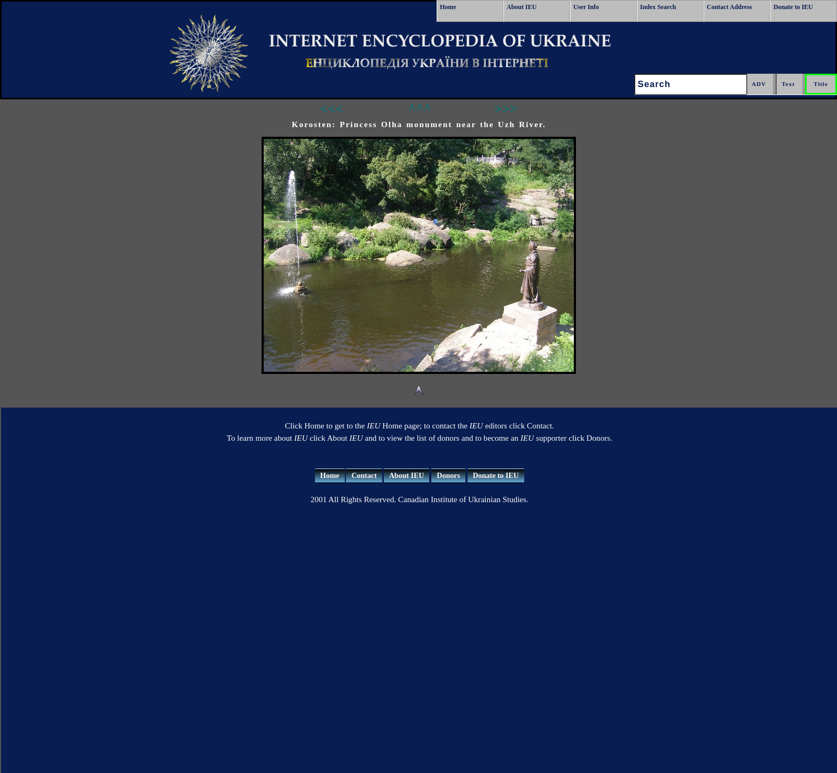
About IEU (521, 7)
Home (448, 7)
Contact (363, 476)
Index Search (658, 7)
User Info (586, 7)
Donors (448, 476)
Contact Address (729, 7)
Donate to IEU (793, 7)
